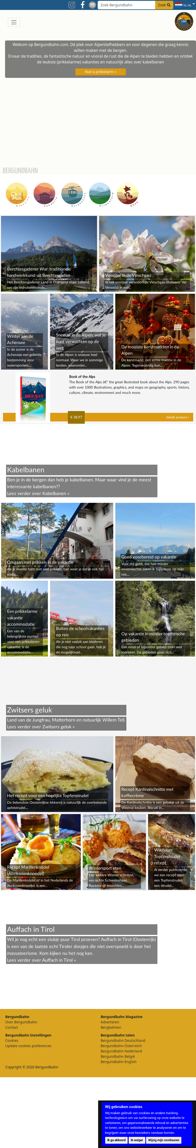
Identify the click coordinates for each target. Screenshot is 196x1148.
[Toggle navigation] (14, 22)
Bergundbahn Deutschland (123, 1040)
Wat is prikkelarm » (100, 71)
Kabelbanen (54, 493)
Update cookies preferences (28, 1045)
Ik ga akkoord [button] (116, 1140)
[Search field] (135, 5)
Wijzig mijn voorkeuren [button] (163, 1140)
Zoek (164, 5)
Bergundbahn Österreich (121, 1045)
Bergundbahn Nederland (121, 1051)
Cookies (11, 1040)
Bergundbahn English (118, 1061)
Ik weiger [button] (137, 1140)
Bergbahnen (111, 1027)
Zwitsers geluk (56, 727)
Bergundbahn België (118, 1056)
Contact (11, 1027)
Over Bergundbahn (21, 1022)
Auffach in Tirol (57, 960)
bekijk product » (177, 417)
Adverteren (110, 1022)
